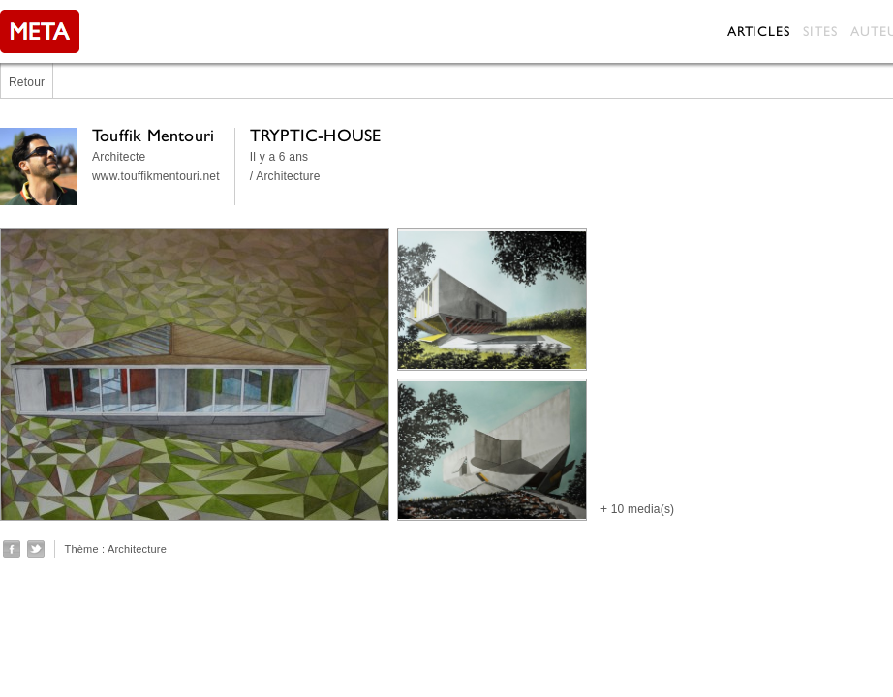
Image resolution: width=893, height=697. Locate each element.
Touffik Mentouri (153, 135)
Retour (27, 82)
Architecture (137, 549)
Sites (820, 31)
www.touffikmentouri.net (156, 176)
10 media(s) (643, 509)
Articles (758, 31)
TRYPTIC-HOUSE (316, 135)
